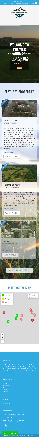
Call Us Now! (10, 433)
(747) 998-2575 (18, 1)
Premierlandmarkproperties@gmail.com (18, 4)
